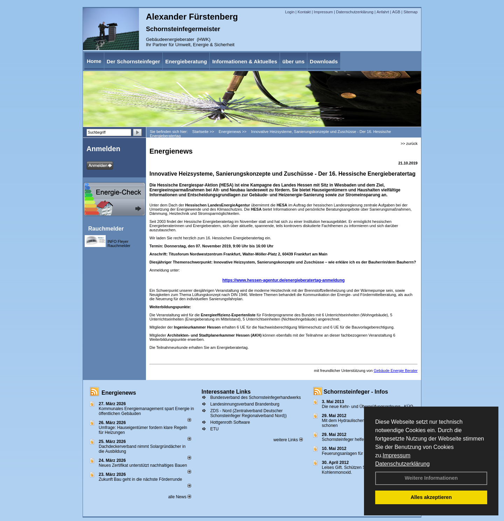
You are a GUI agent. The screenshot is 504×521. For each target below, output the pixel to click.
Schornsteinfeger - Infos (356, 392)
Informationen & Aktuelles (244, 61)
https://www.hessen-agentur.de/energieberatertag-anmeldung (283, 280)
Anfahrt (383, 12)
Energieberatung (186, 61)
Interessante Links (226, 392)
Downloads (324, 61)
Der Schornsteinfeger (133, 61)
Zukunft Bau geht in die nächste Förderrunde (140, 479)
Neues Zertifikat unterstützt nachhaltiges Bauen (143, 465)
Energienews (119, 393)
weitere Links (287, 439)
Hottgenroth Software (230, 422)
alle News (179, 496)
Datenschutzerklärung (402, 464)
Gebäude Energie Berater (396, 370)
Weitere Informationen (431, 478)
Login (289, 12)
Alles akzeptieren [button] (431, 497)
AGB (396, 12)
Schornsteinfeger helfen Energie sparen (359, 439)
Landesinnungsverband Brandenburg (245, 404)
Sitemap (411, 12)
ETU (214, 429)
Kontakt (304, 12)
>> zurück (409, 143)
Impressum (396, 455)
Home (94, 61)
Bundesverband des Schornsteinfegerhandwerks (255, 397)
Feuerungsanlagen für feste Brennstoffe (359, 453)
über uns (293, 61)
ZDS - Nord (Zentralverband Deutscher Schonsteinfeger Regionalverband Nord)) (248, 413)
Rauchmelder (106, 229)
